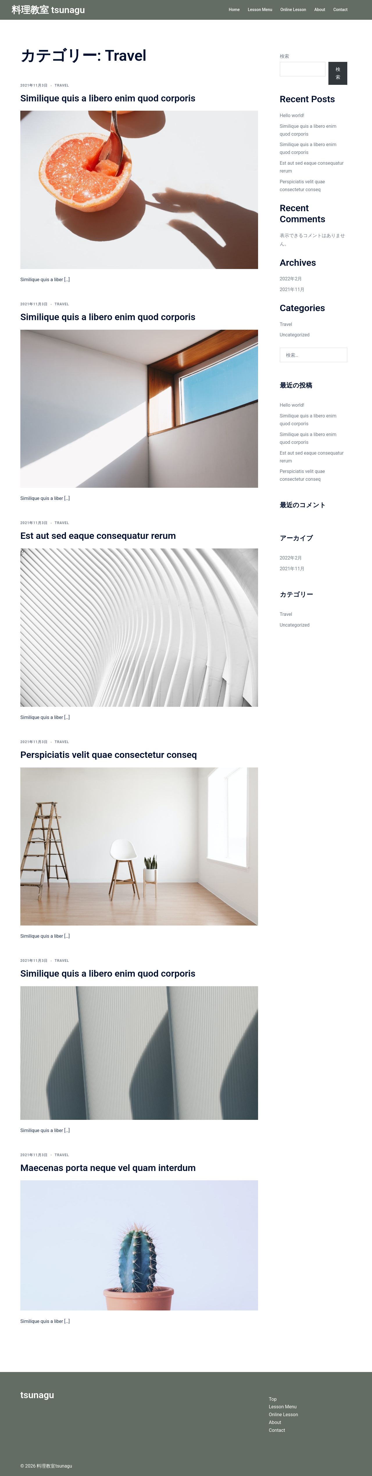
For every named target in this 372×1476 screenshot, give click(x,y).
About (319, 9)
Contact (340, 9)
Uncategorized (295, 335)
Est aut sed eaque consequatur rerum (98, 535)
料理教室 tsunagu (48, 9)
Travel (62, 85)
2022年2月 (291, 278)
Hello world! (292, 115)
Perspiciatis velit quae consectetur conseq (108, 754)
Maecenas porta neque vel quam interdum (108, 1167)
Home (234, 9)
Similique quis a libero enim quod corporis (107, 98)
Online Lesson (293, 9)
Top (273, 1399)
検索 (284, 56)
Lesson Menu (260, 9)
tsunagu (37, 1394)
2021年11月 (292, 289)
